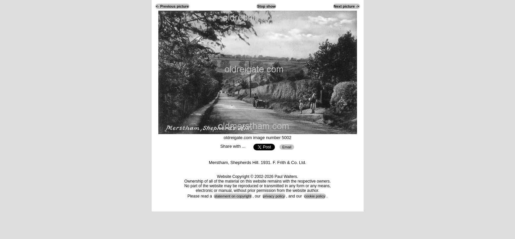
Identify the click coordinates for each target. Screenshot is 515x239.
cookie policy (314, 196)
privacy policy (274, 196)
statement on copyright (232, 196)
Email (286, 147)
